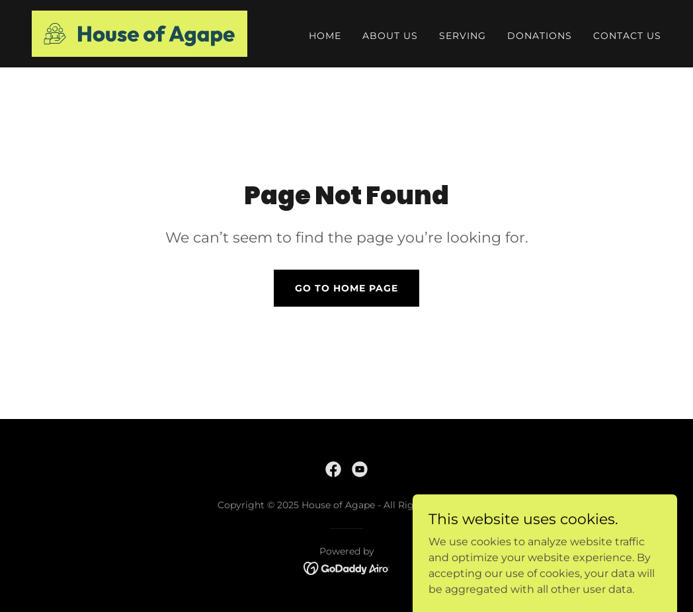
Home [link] (325, 36)
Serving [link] (462, 36)
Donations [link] (539, 36)
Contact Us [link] (627, 36)
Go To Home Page (346, 288)
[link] (139, 32)
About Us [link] (390, 36)
